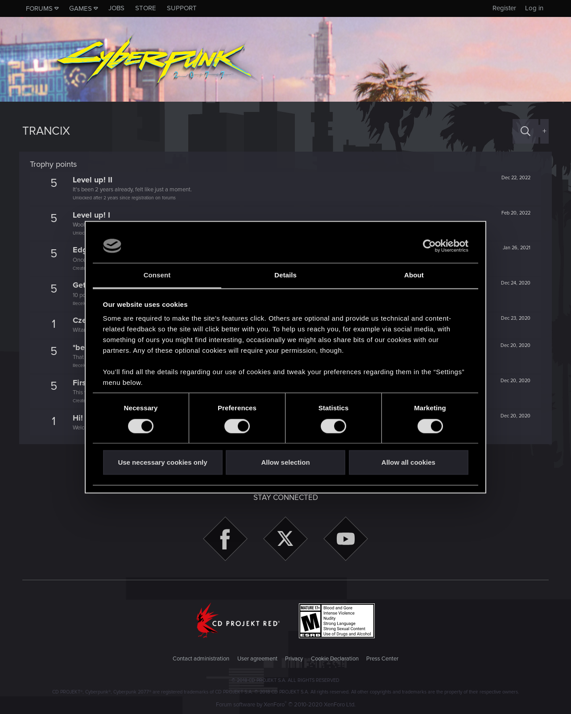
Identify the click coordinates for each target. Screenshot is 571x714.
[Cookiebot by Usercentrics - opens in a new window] (429, 245)
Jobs (116, 8)
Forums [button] (39, 8)
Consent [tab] (157, 275)
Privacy (294, 658)
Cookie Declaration (335, 658)
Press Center (382, 658)
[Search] (525, 131)
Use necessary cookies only (162, 462)
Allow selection (285, 462)
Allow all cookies (408, 462)
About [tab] (414, 275)
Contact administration (201, 658)
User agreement (257, 658)
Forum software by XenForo (286, 704)
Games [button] (80, 8)
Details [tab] (285, 275)
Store (145, 8)
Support (182, 8)
